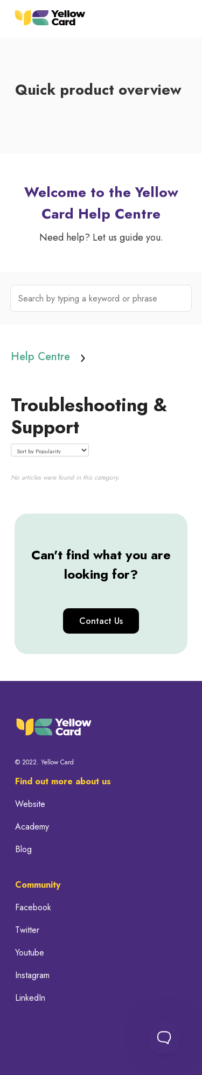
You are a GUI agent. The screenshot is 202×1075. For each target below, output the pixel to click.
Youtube (29, 953)
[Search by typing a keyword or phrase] (101, 298)
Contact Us (101, 621)
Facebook (33, 907)
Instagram (32, 975)
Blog (23, 849)
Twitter (27, 930)
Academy (32, 827)
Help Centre (40, 356)
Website (30, 804)
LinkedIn (30, 998)
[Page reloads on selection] (50, 450)
